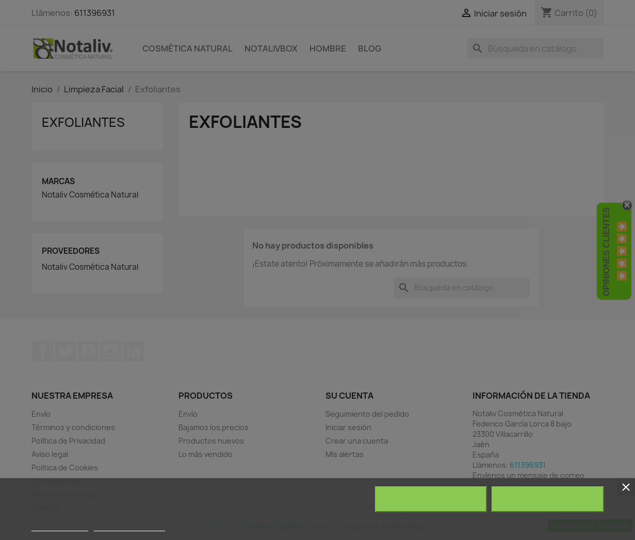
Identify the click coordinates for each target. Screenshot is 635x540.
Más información (59, 526)
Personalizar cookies (129, 526)
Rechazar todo (431, 499)
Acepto (548, 499)
